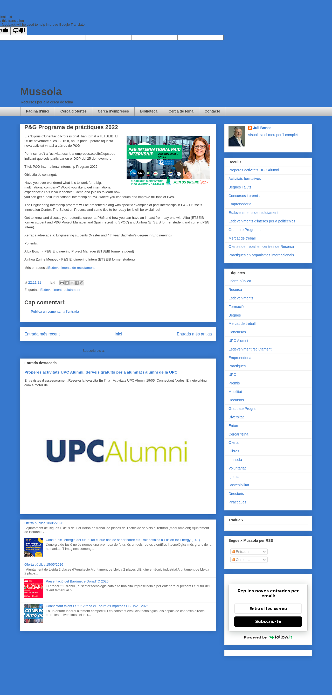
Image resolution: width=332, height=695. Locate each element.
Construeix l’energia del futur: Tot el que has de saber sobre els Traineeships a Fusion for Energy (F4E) (123, 540)
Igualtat (234, 477)
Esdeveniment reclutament (60, 290)
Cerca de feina (181, 111)
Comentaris (243, 560)
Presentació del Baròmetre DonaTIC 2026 (77, 581)
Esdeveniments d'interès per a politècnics (262, 221)
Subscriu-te (268, 621)
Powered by (268, 637)
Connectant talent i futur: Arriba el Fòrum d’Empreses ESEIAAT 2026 (97, 606)
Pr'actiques (237, 502)
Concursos (237, 332)
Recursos (236, 400)
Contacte (212, 111)
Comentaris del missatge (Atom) (130, 351)
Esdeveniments (241, 298)
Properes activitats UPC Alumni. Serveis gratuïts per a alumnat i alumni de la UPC (100, 372)
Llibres (234, 451)
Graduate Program (244, 408)
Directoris (236, 494)
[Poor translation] (19, 30)
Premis (234, 383)
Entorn (234, 426)
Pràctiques (237, 366)
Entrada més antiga (194, 334)
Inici (118, 334)
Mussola (41, 91)
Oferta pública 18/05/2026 (43, 523)
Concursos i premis (244, 196)
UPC (232, 375)
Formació (236, 307)
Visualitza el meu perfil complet (273, 135)
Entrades (241, 552)
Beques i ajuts (240, 187)
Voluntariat (237, 468)
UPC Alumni (238, 341)
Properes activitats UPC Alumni (254, 170)
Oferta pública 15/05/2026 (43, 564)
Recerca (235, 289)
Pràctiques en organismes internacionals (261, 255)
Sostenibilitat (239, 485)
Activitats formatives (245, 179)
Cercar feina (238, 434)
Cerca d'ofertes (73, 111)
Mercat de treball (242, 238)
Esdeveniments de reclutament (71, 268)
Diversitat (236, 417)
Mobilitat (235, 392)
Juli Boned (262, 128)
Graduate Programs (244, 230)
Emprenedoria (240, 204)
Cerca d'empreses (113, 111)
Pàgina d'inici (37, 111)
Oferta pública (240, 281)
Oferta (234, 442)
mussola (235, 460)
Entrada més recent (42, 334)
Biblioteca (148, 111)
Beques (235, 315)
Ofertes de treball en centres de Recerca (261, 246)
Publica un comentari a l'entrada (55, 311)
